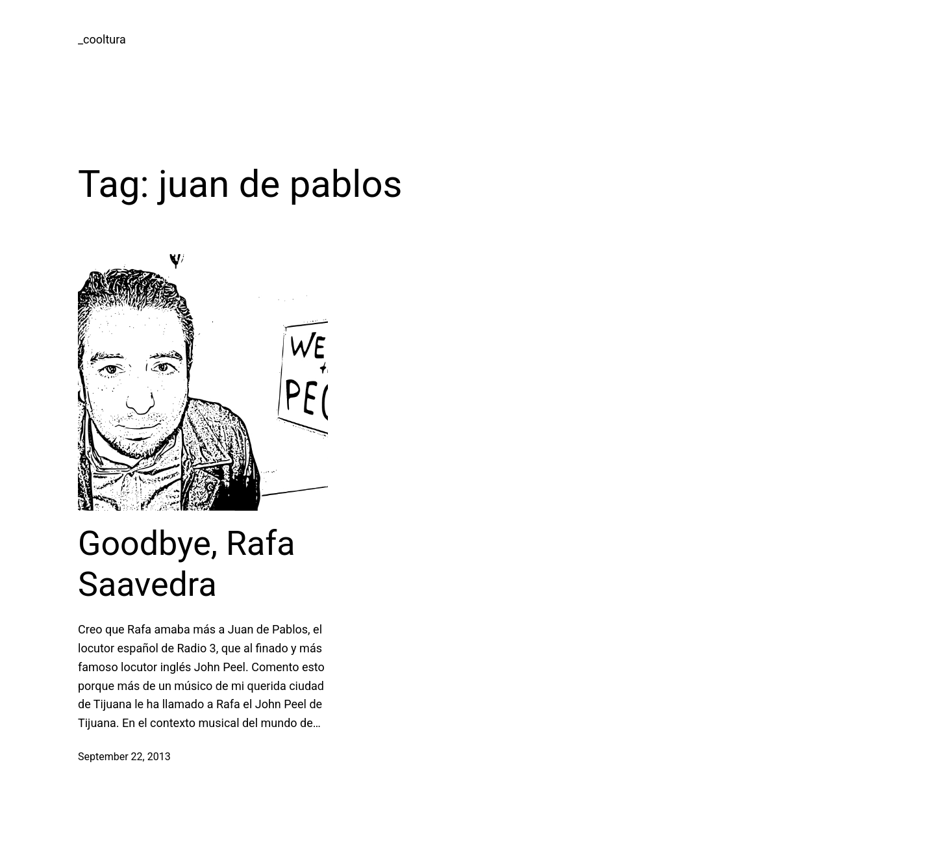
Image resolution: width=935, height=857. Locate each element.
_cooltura (102, 39)
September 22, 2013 (124, 756)
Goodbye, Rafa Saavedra (186, 564)
